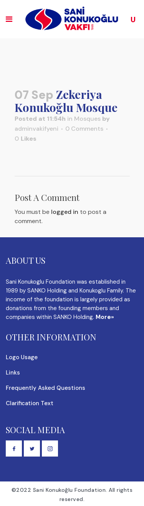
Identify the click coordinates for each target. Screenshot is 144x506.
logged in (64, 212)
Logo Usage (22, 357)
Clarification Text (29, 403)
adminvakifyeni (36, 129)
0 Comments (84, 129)
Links (13, 372)
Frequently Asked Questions (45, 388)
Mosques (87, 119)
